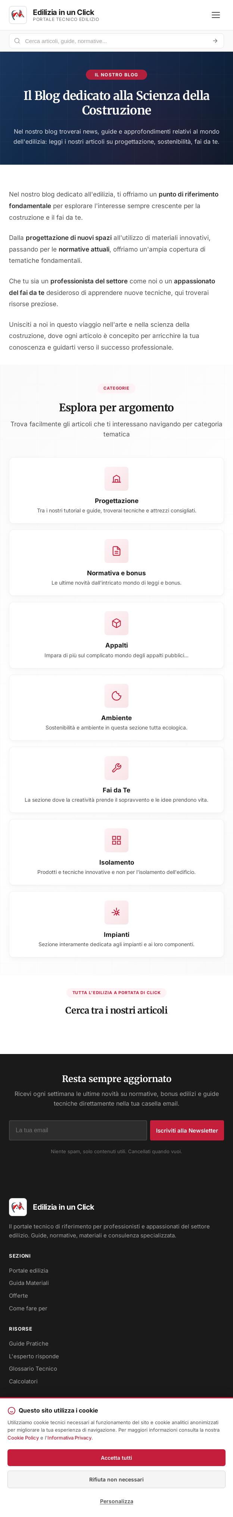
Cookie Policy (23, 1438)
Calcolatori (23, 1381)
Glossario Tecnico (33, 1368)
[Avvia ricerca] (215, 41)
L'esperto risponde (34, 1356)
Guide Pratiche (29, 1343)
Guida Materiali (29, 1282)
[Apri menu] (216, 15)
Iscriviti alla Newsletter (187, 1130)
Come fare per (28, 1308)
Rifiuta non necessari (116, 1479)
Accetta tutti (116, 1457)
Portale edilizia (28, 1270)
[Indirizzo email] (78, 1130)
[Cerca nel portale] (113, 41)
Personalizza (116, 1501)
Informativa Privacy (69, 1438)
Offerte (18, 1295)
